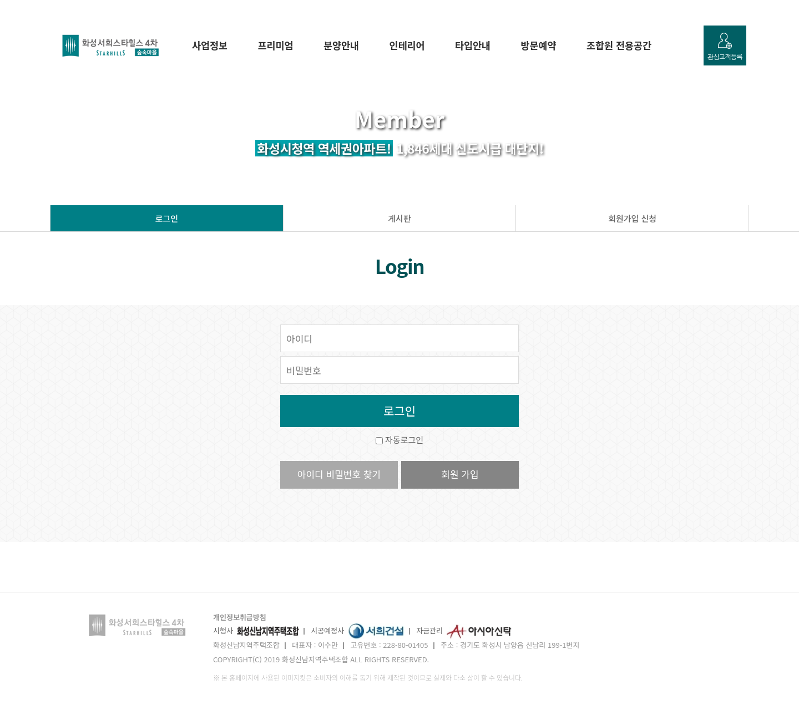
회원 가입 (459, 474)
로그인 (166, 218)
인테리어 (407, 45)
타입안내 (472, 45)
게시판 (399, 218)
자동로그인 (404, 439)
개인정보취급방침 (239, 617)
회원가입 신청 (632, 218)
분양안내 (341, 45)
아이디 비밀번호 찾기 (339, 474)
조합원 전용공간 (618, 45)
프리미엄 (276, 45)
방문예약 (539, 45)
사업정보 (209, 45)
